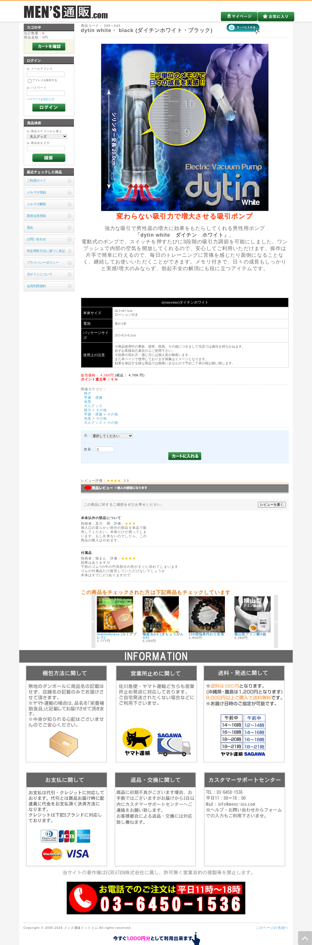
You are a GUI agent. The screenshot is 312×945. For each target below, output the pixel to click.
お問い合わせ (36, 239)
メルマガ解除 (36, 204)
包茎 (87, 401)
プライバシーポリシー (43, 262)
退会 (30, 227)
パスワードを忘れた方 (40, 99)
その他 (101, 410)
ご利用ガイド (36, 180)
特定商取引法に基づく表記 (46, 251)
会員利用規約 (36, 286)
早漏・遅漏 (93, 397)
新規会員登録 (36, 215)
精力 (87, 393)
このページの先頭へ (272, 927)
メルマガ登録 (36, 192)
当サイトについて (39, 274)
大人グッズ (93, 406)
